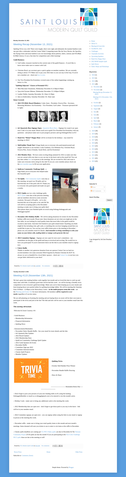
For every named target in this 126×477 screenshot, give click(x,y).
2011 (93, 158)
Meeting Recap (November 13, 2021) (32, 44)
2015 (93, 146)
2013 (93, 152)
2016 (93, 143)
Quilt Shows (95, 64)
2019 (93, 134)
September (97, 106)
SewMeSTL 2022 (96, 49)
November (97, 90)
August (96, 109)
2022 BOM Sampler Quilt (99, 61)
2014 (93, 149)
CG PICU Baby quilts (48, 432)
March (96, 121)
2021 (93, 84)
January (96, 127)
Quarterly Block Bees (50, 128)
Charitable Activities (97, 54)
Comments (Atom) (27, 455)
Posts (93, 187)
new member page (26, 164)
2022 (93, 81)
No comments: (46, 266)
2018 (93, 137)
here (29, 159)
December (97, 87)
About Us (94, 43)
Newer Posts (18, 452)
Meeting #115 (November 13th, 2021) (33, 275)
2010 (93, 161)
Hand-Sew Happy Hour (98, 59)
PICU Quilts (22, 195)
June (95, 115)
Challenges (94, 51)
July (95, 112)
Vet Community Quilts (33, 179)
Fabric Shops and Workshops (100, 66)
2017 (93, 140)
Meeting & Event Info (98, 46)
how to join (41, 75)
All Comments (96, 191)
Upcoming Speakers (97, 56)
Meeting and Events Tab (24, 292)
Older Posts (78, 452)
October (96, 102)
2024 (93, 75)
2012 (93, 155)
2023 (93, 78)
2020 (93, 131)
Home (48, 452)
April (95, 118)
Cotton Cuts (64, 255)
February (96, 124)
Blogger (71, 467)
